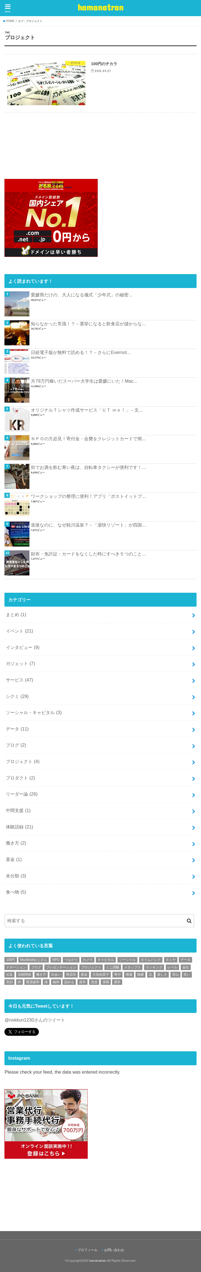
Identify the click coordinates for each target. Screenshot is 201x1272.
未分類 (16, 875)
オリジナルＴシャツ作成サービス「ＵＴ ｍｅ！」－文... (86, 409)
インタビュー (22, 647)
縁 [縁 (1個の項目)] (46, 982)
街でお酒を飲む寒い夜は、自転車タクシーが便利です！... (88, 467)
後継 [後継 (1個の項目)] (140, 974)
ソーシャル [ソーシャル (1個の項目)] (127, 960)
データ (17, 728)
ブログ (16, 744)
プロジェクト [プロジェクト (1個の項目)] (91, 967)
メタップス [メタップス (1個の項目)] (132, 967)
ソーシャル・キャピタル (34, 712)
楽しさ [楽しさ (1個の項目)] (162, 974)
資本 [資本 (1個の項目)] (82, 982)
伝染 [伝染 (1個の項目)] (9, 974)
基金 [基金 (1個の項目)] (84, 974)
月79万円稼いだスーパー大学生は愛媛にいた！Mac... (84, 380)
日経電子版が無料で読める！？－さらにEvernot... (80, 352)
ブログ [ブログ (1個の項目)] (36, 967)
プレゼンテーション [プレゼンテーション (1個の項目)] (61, 967)
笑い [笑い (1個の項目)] (187, 974)
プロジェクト (22, 761)
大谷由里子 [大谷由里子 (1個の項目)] (100, 974)
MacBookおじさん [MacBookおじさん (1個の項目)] (33, 960)
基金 (14, 859)
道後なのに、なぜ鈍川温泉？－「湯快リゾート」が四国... (88, 524)
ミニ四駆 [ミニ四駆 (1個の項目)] (112, 967)
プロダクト (20, 777)
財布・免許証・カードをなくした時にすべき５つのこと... (88, 553)
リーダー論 (21, 793)
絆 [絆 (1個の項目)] (19, 982)
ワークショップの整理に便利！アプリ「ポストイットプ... (88, 496)
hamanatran (100, 7)
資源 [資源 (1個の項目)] (94, 982)
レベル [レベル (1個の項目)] (172, 967)
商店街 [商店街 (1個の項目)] (71, 974)
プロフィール (87, 1250)
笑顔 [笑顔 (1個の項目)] (9, 982)
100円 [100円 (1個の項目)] (10, 960)
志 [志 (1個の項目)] (150, 974)
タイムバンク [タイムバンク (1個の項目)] (151, 960)
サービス (19, 679)
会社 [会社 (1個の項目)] (185, 967)
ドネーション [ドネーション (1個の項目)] (16, 967)
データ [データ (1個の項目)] (185, 960)
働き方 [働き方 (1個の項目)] (41, 974)
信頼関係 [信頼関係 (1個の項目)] (24, 974)
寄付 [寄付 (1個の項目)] (117, 974)
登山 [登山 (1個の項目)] (175, 974)
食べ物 (16, 891)
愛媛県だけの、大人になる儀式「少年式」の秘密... (81, 294)
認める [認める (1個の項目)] (69, 982)
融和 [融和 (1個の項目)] (56, 982)
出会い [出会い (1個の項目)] (56, 974)
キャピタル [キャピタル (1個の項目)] (105, 960)
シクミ (17, 696)
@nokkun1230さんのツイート (34, 1019)
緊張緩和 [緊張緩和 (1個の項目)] (32, 982)
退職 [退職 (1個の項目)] (105, 982)
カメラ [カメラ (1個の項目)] (88, 960)
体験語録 (19, 826)
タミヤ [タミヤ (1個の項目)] (171, 960)
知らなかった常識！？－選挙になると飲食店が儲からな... (88, 323)
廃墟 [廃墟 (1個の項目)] (129, 974)
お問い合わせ (114, 1250)
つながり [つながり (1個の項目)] (71, 960)
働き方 (16, 842)
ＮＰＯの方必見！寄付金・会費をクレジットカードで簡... (88, 438)
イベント (19, 630)
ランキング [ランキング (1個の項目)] (154, 967)
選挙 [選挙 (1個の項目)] (117, 982)
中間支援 (18, 810)
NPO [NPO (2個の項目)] (55, 960)
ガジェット (20, 663)
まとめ (16, 614)
